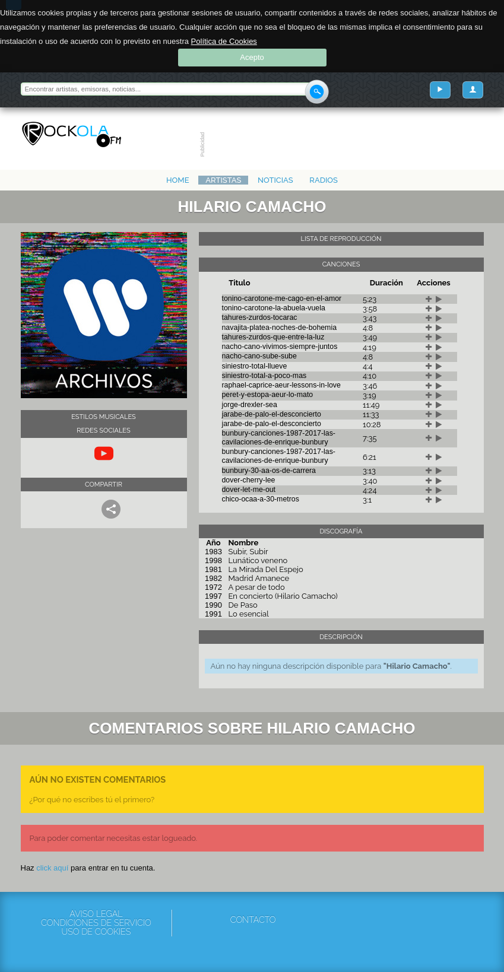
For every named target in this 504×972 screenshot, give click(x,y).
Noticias (275, 180)
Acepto (252, 57)
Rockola (71, 134)
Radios (323, 180)
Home (177, 180)
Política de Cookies (224, 41)
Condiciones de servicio (96, 923)
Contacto (253, 920)
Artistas (223, 180)
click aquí (52, 867)
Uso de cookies (96, 931)
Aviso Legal (95, 914)
